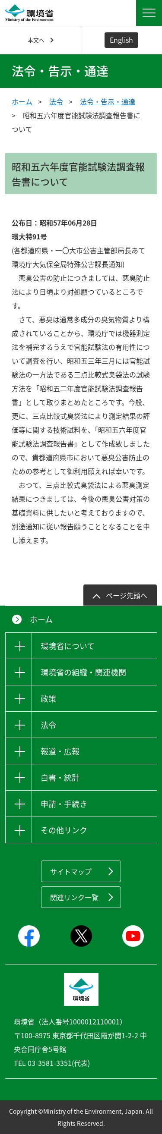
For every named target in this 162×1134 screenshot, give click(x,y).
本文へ (36, 40)
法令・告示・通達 (107, 101)
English (121, 40)
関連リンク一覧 (74, 897)
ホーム (22, 101)
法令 (56, 101)
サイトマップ (71, 871)
